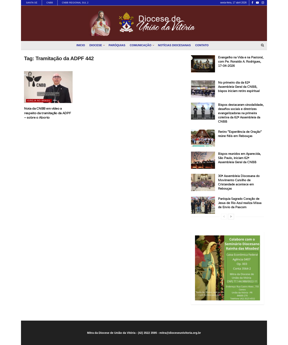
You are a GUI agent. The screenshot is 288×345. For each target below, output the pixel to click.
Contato (202, 45)
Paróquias (117, 45)
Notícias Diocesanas (174, 45)
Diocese (95, 45)
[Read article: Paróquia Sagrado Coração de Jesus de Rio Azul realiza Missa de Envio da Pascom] (203, 205)
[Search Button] (262, 45)
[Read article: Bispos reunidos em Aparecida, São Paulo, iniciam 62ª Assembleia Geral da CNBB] (203, 160)
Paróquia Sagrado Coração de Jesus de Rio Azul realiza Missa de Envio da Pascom (239, 203)
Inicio (80, 45)
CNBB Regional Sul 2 (75, 2)
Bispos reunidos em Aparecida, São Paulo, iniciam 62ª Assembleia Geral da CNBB (239, 158)
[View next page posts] (231, 216)
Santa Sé (31, 2)
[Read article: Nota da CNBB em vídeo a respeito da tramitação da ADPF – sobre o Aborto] (48, 87)
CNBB (49, 2)
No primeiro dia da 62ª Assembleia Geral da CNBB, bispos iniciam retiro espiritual (239, 87)
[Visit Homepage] (144, 23)
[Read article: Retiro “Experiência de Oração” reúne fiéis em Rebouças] (203, 138)
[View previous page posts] (224, 216)
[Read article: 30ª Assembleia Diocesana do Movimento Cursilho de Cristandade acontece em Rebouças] (203, 182)
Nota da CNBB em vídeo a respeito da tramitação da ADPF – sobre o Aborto (47, 113)
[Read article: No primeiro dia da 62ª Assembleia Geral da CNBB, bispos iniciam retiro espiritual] (203, 89)
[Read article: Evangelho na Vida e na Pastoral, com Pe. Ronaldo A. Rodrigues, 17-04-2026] (203, 63)
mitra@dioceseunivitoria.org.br (180, 332)
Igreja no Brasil (39, 100)
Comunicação (140, 45)
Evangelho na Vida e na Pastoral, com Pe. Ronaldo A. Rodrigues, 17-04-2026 (240, 61)
